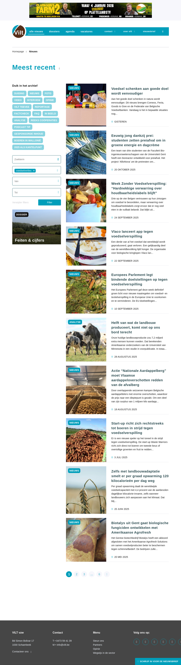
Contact (108, 31)
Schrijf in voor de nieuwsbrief (158, 661)
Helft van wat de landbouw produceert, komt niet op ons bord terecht (135, 327)
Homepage (18, 51)
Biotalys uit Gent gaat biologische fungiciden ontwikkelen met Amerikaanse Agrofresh (139, 527)
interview (33, 100)
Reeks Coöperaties (44, 120)
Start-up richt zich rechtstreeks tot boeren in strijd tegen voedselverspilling (137, 428)
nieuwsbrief (149, 31)
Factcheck (21, 113)
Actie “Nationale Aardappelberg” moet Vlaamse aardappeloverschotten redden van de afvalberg (138, 378)
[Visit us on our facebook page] (137, 642)
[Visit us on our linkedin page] (154, 642)
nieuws (34, 93)
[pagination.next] (107, 574)
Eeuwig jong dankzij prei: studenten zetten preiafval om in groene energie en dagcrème (138, 140)
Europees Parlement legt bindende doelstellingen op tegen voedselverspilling (139, 279)
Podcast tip (22, 127)
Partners (97, 644)
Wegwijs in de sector (104, 653)
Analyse (20, 120)
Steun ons (98, 640)
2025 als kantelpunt (28, 147)
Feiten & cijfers (29, 240)
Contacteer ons (21, 651)
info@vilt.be (63, 644)
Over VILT (127, 31)
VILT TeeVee (21, 107)
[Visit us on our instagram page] (163, 642)
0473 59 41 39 (64, 640)
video (18, 100)
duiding (19, 93)
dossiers (54, 31)
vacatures (87, 31)
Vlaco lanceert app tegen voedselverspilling (132, 234)
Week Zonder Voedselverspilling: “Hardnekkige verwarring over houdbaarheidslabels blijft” (139, 188)
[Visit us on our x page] (172, 642)
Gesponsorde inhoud (28, 133)
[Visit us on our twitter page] (145, 642)
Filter (49, 202)
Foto (48, 93)
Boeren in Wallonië (27, 140)
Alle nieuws (36, 31)
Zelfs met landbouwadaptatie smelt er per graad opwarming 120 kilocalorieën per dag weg (140, 476)
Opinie (50, 100)
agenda (70, 31)
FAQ (36, 113)
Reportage (42, 107)
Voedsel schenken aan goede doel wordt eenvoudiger (140, 91)
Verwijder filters (20, 202)
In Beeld (50, 113)
